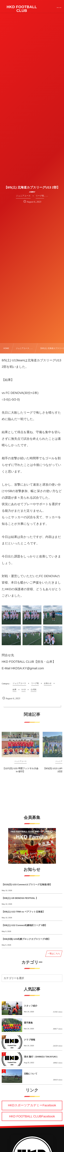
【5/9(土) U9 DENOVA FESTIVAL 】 (20, 898)
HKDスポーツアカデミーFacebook (32, 1105)
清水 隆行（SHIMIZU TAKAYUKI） (41, 1056)
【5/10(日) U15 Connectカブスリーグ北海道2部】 (27, 884)
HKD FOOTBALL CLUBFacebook (32, 1116)
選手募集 (28, 1022)
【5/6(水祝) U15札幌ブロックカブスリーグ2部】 (26, 939)
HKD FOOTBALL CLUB (22, 9)
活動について (30, 1073)
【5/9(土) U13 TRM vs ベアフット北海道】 (23, 911)
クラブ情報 (29, 1039)
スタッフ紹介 (30, 1005)
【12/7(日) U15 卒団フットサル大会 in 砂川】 (20, 771)
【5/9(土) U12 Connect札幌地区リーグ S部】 (24, 925)
